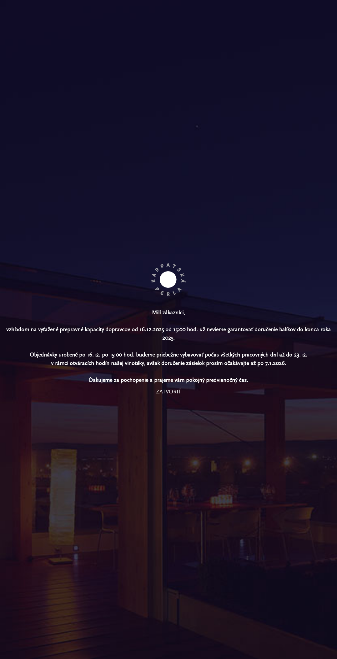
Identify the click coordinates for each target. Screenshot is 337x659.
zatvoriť (168, 391)
